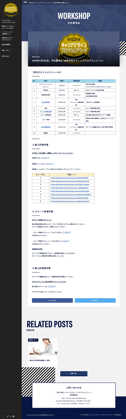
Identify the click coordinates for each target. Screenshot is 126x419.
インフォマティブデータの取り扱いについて (40, 415)
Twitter (95, 300)
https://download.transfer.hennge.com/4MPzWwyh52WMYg (71, 194)
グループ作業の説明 (45, 111)
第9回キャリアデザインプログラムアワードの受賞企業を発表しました (51, 2)
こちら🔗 (67, 232)
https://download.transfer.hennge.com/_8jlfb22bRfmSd (70, 188)
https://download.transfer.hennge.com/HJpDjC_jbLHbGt (70, 184)
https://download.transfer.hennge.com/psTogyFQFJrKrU (70, 191)
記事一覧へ (73, 373)
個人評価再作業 (45, 127)
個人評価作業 (46, 102)
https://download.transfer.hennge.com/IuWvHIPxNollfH (70, 178)
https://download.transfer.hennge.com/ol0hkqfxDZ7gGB (70, 181)
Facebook (52, 300)
